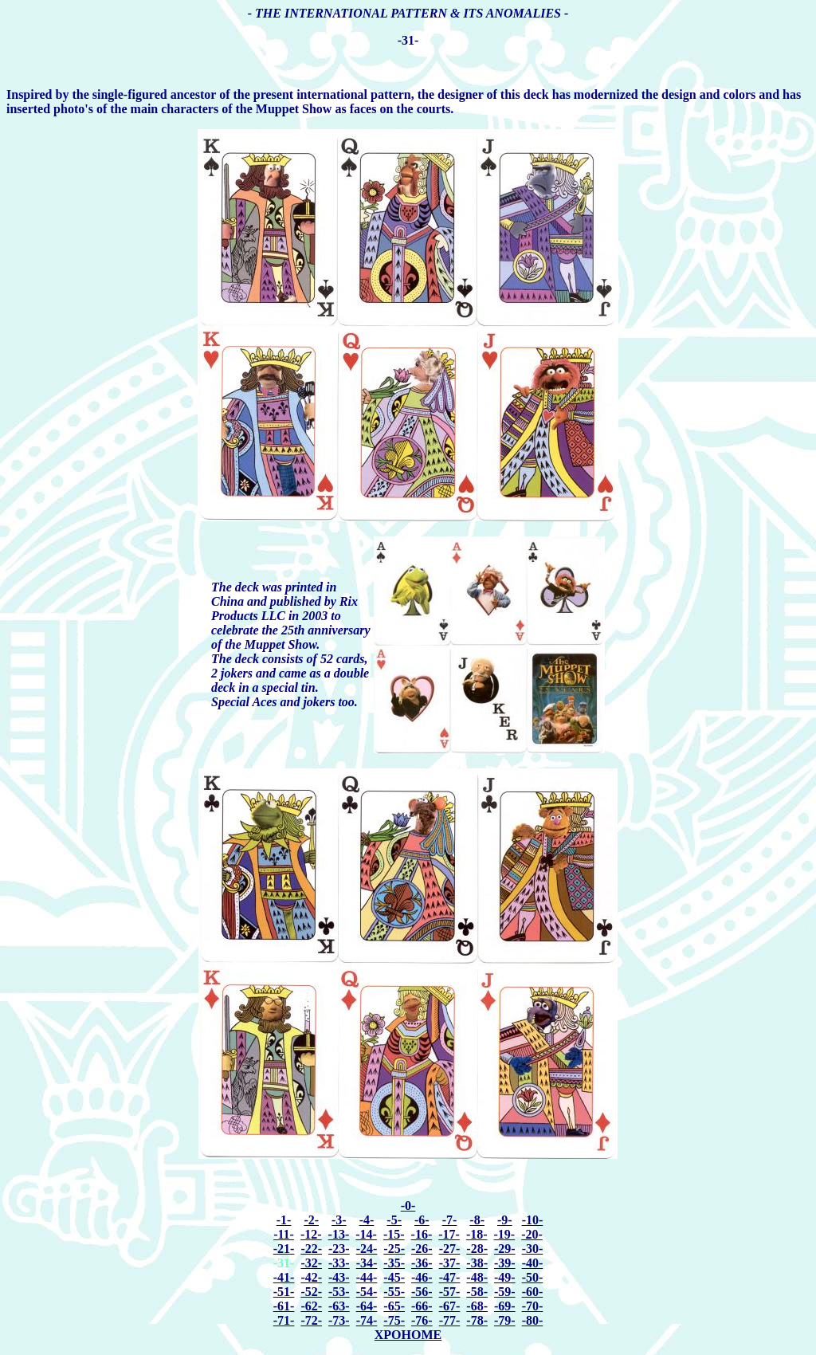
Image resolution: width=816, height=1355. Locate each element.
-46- (422, 1277)
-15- (394, 1234)
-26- (422, 1248)
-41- (284, 1277)
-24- (367, 1248)
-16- (422, 1234)
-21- (284, 1248)
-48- (477, 1277)
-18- (477, 1234)
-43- (339, 1277)
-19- (505, 1234)
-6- (422, 1220)
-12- (311, 1234)
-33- (339, 1263)
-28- (477, 1248)
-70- (532, 1306)
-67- (450, 1306)
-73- (339, 1320)
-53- (339, 1291)
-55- (394, 1291)
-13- (339, 1234)
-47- (450, 1277)
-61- (284, 1306)
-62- (311, 1306)
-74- (367, 1320)
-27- (450, 1248)
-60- (532, 1291)
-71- (284, 1320)
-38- (477, 1263)
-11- (283, 1234)
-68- (477, 1306)
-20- (532, 1234)
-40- (532, 1263)
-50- (532, 1277)
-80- (532, 1320)
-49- (505, 1277)
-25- (394, 1248)
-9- (504, 1220)
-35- (394, 1263)
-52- (311, 1291)
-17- (449, 1234)
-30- (532, 1248)
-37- (450, 1263)
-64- (367, 1306)
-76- (422, 1320)
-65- (394, 1306)
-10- (532, 1220)
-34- (367, 1263)
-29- (505, 1248)
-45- (394, 1277)
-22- (311, 1248)
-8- (476, 1220)
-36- (422, 1263)
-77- (450, 1320)
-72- (311, 1320)
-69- (505, 1306)
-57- (450, 1291)
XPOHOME (408, 1334)
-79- (505, 1320)
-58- (477, 1291)
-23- (339, 1248)
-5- (394, 1220)
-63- (339, 1306)
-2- (311, 1220)
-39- (505, 1263)
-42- (311, 1277)
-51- (284, 1291)
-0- (408, 1205)
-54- (367, 1291)
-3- (339, 1220)
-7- (449, 1220)
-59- (505, 1291)
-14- (366, 1234)
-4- (367, 1220)
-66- (422, 1306)
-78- (477, 1320)
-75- (394, 1320)
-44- (367, 1277)
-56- (422, 1291)
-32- (311, 1263)
